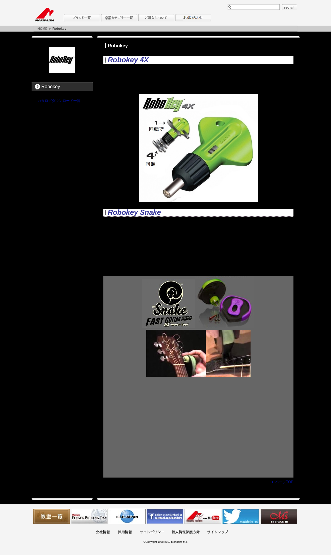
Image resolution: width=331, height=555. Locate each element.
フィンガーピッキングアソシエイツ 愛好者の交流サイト (89, 516)
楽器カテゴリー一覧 (119, 17)
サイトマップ (217, 532)
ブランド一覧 (82, 17)
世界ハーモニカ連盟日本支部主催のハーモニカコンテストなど (127, 516)
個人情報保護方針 (185, 532)
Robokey (50, 86)
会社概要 (102, 532)
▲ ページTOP (282, 482)
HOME (42, 28)
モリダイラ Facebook (165, 516)
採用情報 (125, 532)
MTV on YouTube (202, 516)
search (289, 7)
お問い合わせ (193, 17)
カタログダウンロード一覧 (59, 101)
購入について (156, 17)
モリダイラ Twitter (240, 516)
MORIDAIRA (44, 15)
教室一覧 (51, 516)
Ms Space (278, 516)
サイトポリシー (152, 532)
